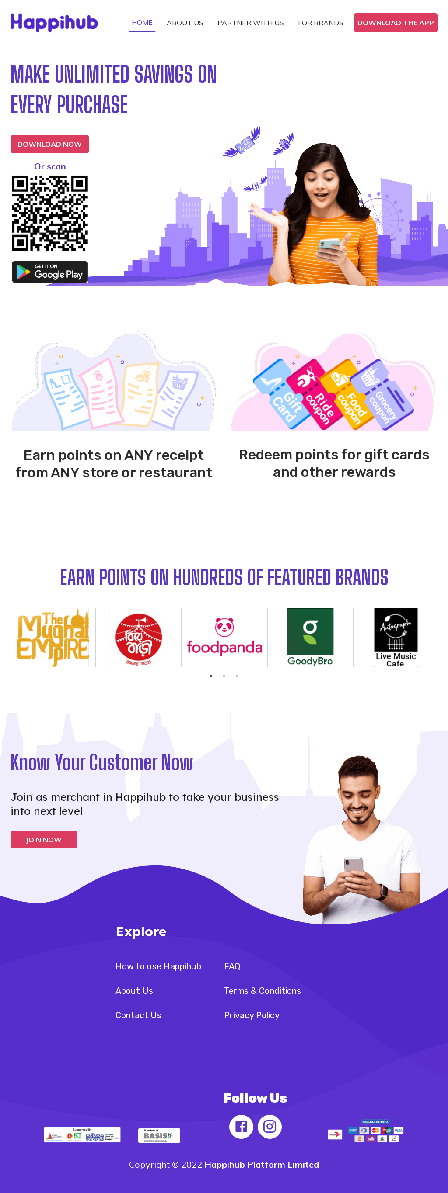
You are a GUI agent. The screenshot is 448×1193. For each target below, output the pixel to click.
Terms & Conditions (262, 991)
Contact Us (138, 1015)
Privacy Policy (252, 1015)
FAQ (232, 966)
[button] (142, 23)
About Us (134, 991)
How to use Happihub (158, 966)
